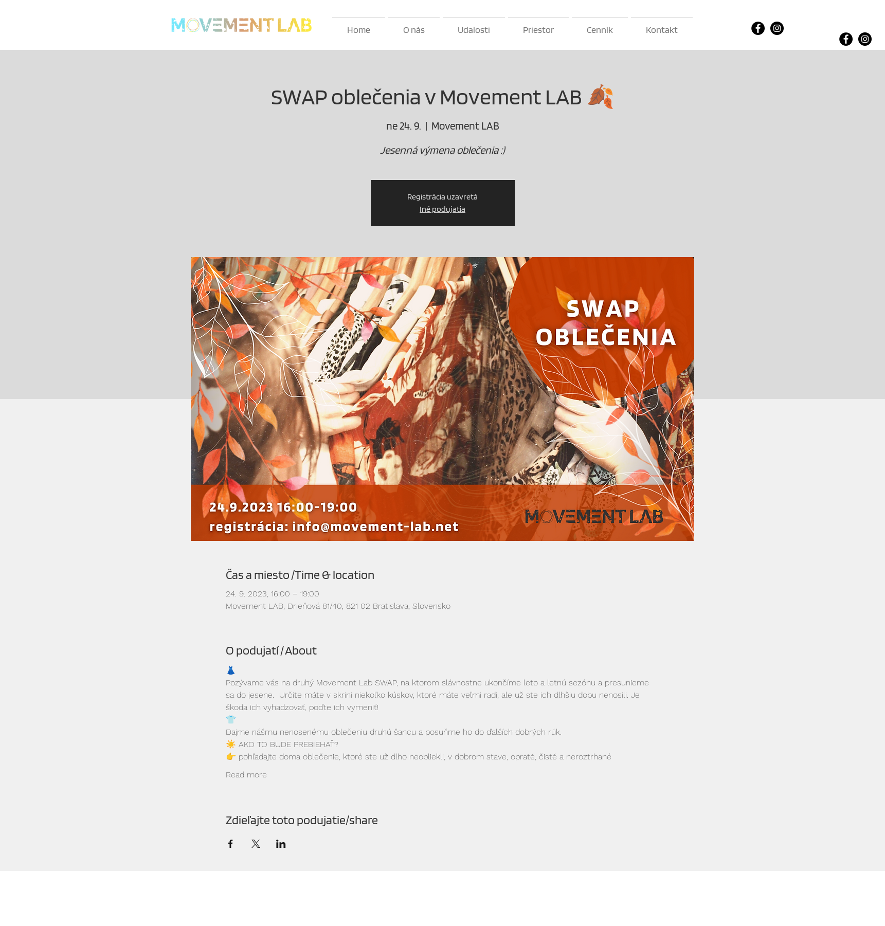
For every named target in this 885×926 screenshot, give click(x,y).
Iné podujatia (442, 209)
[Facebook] (758, 28)
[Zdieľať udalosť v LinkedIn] (281, 844)
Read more (246, 774)
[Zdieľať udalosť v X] (256, 844)
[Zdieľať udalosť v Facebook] (231, 844)
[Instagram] (777, 28)
